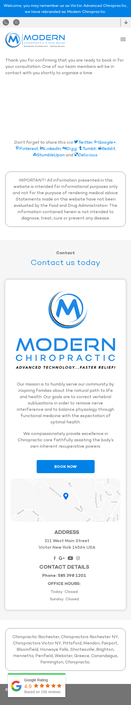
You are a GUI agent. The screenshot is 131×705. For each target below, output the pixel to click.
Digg (69, 148)
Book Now (65, 466)
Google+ (105, 142)
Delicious (85, 154)
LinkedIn (50, 148)
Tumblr (87, 148)
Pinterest (26, 148)
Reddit (106, 148)
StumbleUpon (49, 154)
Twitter (83, 142)
